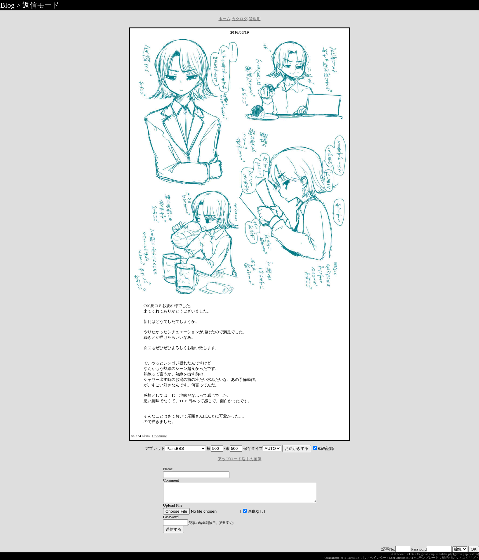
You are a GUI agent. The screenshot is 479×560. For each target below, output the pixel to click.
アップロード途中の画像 (239, 459)
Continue (159, 436)
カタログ (239, 18)
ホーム (224, 18)
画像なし (244, 515)
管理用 (255, 18)
